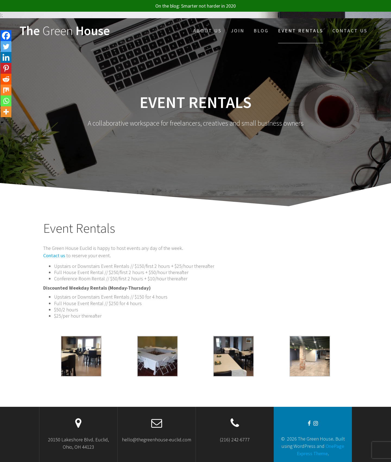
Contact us (54, 255)
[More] (6, 111)
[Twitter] (6, 46)
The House (65, 30)
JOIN (237, 30)
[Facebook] (6, 35)
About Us (207, 30)
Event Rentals (300, 30)
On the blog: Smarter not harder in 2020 (195, 6)
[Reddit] (6, 79)
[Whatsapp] (6, 100)
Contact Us (349, 30)
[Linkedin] (6, 57)
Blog (261, 30)
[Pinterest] (6, 68)
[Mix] (6, 90)
